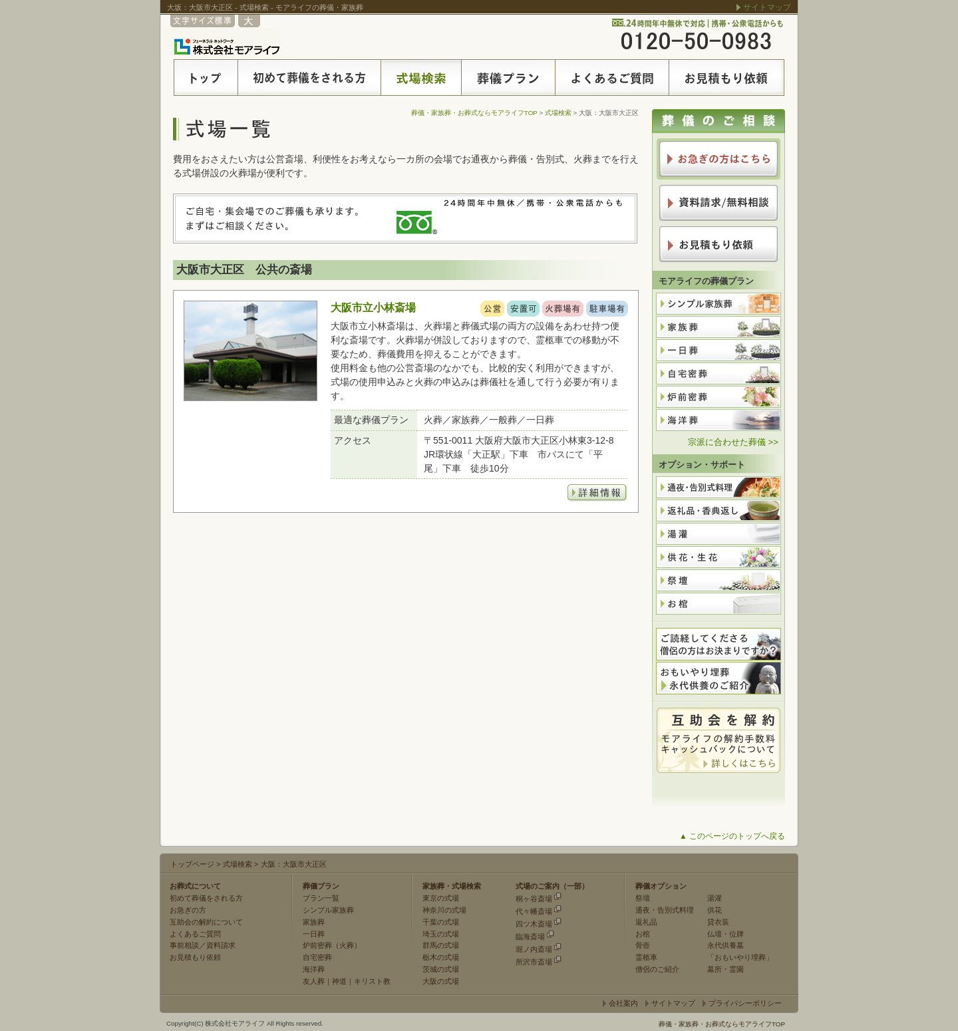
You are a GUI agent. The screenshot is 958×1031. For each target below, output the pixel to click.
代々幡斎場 (534, 911)
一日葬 (314, 934)
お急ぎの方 (188, 910)
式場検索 (558, 112)
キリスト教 (372, 981)
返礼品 (646, 922)
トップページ (192, 864)
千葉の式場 (440, 922)
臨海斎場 (530, 937)
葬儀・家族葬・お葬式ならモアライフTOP (474, 112)
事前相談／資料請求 (203, 945)
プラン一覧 (321, 898)
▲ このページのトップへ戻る (732, 836)
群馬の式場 (440, 945)
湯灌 (714, 898)
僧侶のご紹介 (657, 969)
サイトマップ (767, 7)
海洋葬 (314, 969)
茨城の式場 (440, 969)
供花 (714, 910)
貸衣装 (718, 922)
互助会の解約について (206, 922)
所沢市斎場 (534, 962)
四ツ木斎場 (534, 924)
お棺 (642, 934)
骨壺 (642, 945)
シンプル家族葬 (328, 910)
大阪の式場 (440, 981)
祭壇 (642, 898)
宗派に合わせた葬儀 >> (733, 442)
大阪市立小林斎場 (373, 307)
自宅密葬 (317, 957)
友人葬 (314, 981)
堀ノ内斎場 (534, 949)
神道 (339, 981)
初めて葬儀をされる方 (206, 898)
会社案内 (623, 1003)
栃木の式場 (440, 957)
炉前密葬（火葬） (332, 945)
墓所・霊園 (725, 969)
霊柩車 (646, 957)
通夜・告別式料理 (664, 910)
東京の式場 (440, 898)
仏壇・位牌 (725, 934)
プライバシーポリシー (745, 1003)
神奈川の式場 (444, 910)
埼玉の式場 (440, 934)
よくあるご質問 (195, 934)
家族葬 (314, 922)
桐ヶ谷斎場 (534, 899)
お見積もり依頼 (195, 957)
